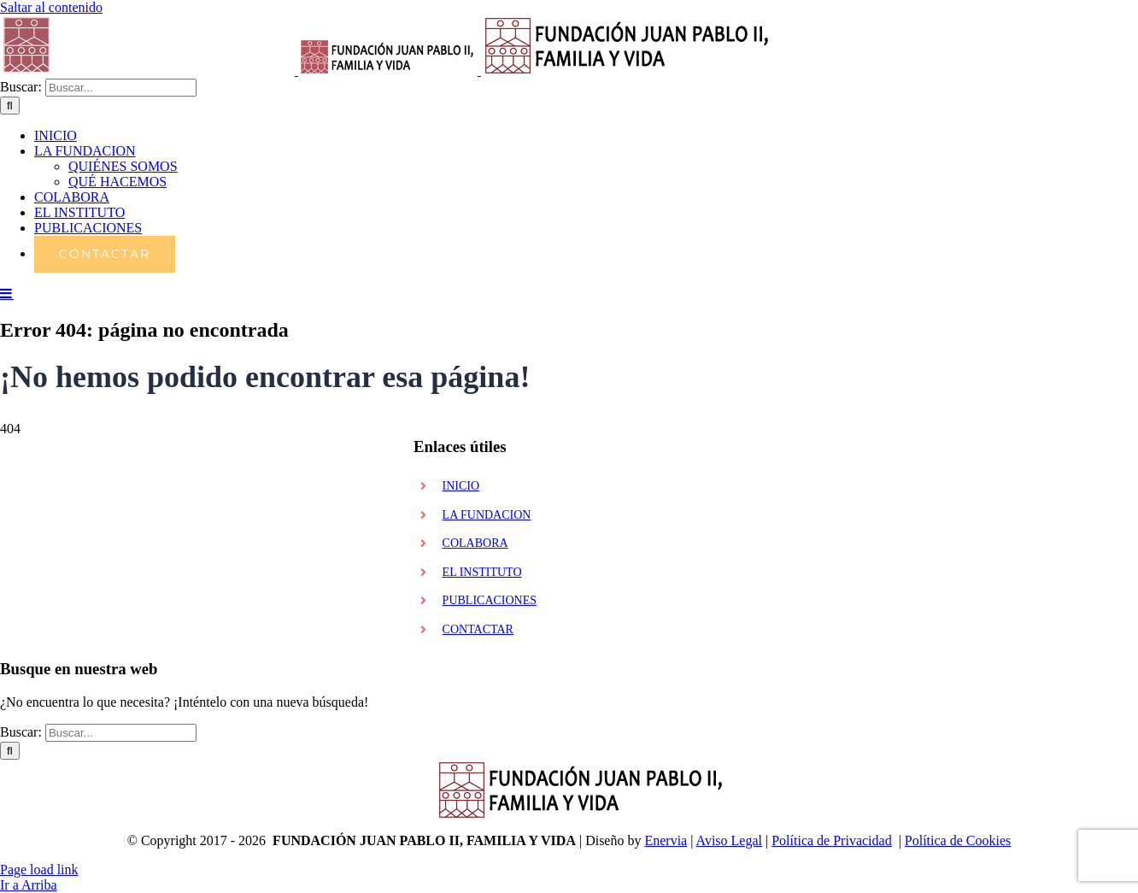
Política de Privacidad (831, 840)
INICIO (461, 485)
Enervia (665, 840)
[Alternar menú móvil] (7, 293)
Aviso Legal (729, 840)
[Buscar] (10, 106)
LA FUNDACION (487, 514)
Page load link (39, 869)
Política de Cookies (958, 840)
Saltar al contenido (51, 7)
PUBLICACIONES (490, 600)
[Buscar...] (121, 88)
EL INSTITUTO (482, 572)
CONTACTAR (478, 629)
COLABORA (475, 543)
